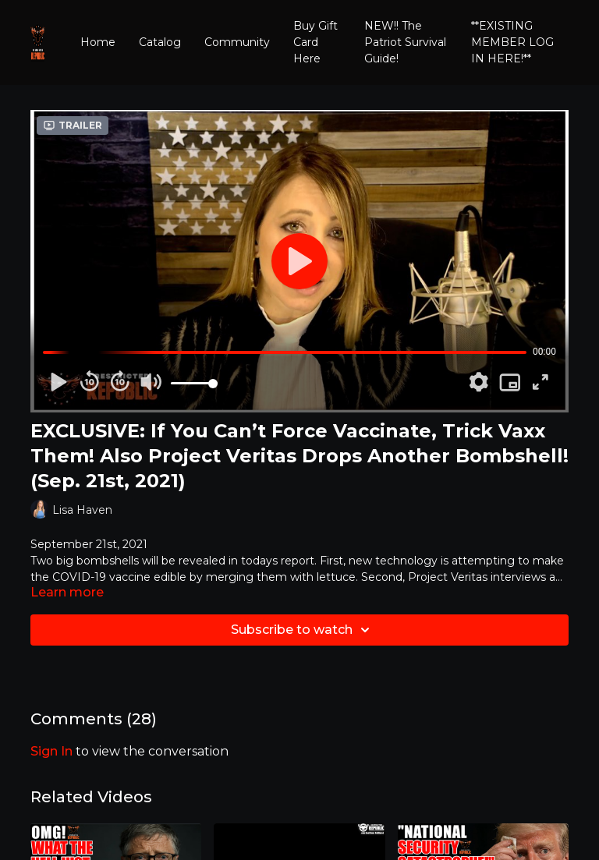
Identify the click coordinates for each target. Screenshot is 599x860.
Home (97, 42)
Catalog (160, 42)
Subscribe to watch (302, 630)
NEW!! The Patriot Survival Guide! (405, 42)
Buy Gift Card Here (315, 42)
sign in (51, 751)
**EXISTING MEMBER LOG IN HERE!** (512, 42)
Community (237, 42)
